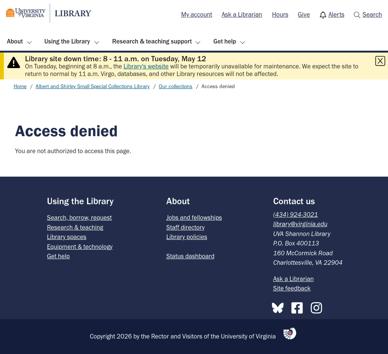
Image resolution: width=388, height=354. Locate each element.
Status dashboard (190, 256)
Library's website (146, 66)
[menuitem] (196, 15)
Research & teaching (75, 227)
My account (196, 14)
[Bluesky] (279, 306)
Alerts (336, 14)
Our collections (175, 86)
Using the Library (67, 41)
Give (304, 14)
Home (20, 86)
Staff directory (185, 227)
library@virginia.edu (300, 224)
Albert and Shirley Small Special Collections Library (93, 86)
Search (372, 14)
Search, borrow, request (79, 217)
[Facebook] (299, 306)
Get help (224, 41)
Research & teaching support (152, 41)
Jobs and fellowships (194, 217)
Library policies (186, 237)
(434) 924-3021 (295, 214)
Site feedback (292, 288)
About (15, 41)
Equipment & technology (80, 246)
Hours (280, 14)
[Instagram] (318, 306)
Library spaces (66, 237)
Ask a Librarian (242, 14)
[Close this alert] (380, 61)
